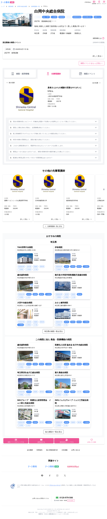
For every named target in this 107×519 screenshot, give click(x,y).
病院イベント (87, 73)
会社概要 (30, 450)
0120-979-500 (66, 497)
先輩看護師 (53, 73)
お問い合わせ (75, 450)
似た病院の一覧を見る (53, 432)
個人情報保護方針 (52, 450)
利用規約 (39, 450)
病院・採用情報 (20, 73)
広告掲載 (65, 450)
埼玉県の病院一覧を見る (53, 331)
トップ (3, 6)
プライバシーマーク (55, 485)
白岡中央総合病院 (22, 6)
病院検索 (10, 6)
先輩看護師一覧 (35, 6)
